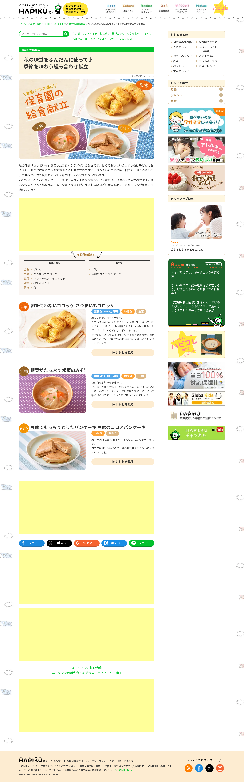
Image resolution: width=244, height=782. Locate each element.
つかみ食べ (133, 33)
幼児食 (128, 311)
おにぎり (105, 33)
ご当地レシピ (207, 66)
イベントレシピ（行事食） (208, 49)
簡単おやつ (118, 33)
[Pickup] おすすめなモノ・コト (201, 7)
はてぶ (115, 543)
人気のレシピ (181, 47)
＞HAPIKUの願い (123, 770)
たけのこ (77, 38)
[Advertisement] (86, 224)
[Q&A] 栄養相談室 (164, 7)
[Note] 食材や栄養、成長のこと (111, 7)
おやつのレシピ (182, 56)
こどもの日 (125, 38)
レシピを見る (125, 352)
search (66, 33)
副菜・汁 (178, 61)
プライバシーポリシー (96, 760)
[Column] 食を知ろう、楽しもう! (128, 7)
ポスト (61, 543)
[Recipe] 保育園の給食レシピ (146, 7)
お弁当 (76, 33)
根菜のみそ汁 (41, 283)
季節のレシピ (181, 71)
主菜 (141, 311)
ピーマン (90, 38)
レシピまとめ (59, 23)
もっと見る (214, 264)
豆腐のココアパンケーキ (106, 274)
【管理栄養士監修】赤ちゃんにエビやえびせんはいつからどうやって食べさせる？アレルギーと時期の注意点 (195, 306)
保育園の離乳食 (208, 42)
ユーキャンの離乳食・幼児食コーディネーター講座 (87, 672)
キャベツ (147, 33)
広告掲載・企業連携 (122, 760)
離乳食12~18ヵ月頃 (106, 311)
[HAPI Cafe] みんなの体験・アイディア (182, 7)
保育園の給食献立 (77, 23)
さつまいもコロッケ (45, 274)
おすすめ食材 (207, 56)
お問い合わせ (74, 760)
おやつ (112, 433)
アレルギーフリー (209, 61)
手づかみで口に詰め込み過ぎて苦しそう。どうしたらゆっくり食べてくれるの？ (195, 289)
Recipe (47, 23)
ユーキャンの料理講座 (86, 667)
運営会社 (58, 760)
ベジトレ (178, 66)
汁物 (141, 376)
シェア (33, 543)
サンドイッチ (89, 33)
